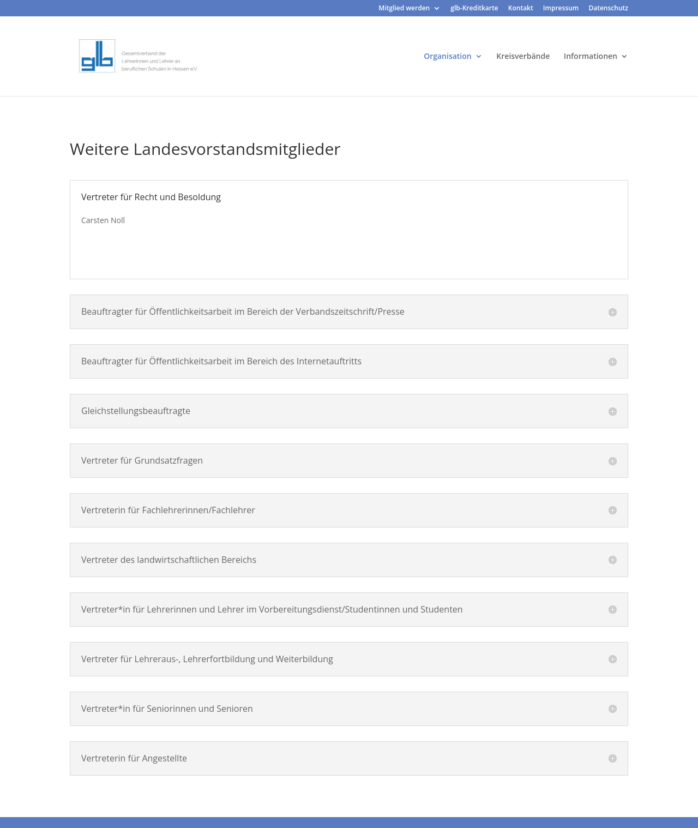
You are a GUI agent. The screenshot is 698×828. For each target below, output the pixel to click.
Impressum (561, 9)
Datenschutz (608, 9)
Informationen (590, 56)
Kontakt (520, 9)
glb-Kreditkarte (474, 9)
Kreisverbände (523, 56)
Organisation (448, 56)
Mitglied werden (404, 9)
